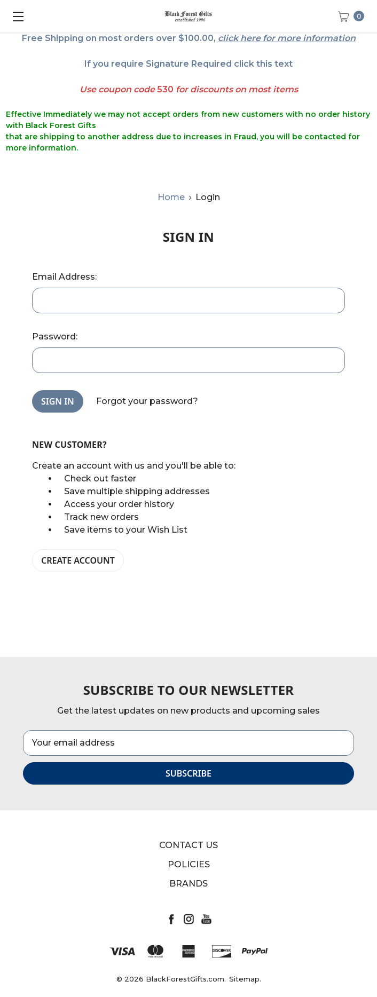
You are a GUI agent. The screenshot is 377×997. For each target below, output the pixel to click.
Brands (188, 884)
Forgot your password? (147, 401)
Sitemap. (245, 979)
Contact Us (188, 845)
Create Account (78, 560)
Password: (54, 336)
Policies (189, 864)
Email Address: (64, 277)
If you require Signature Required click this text (188, 64)
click (228, 38)
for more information (309, 38)
